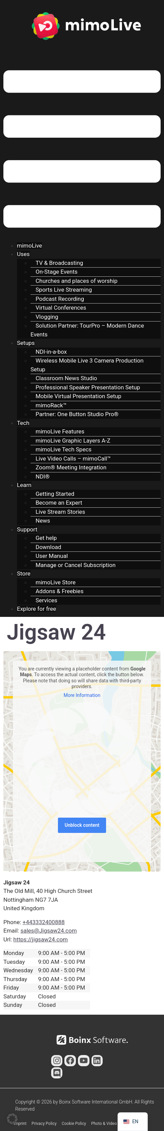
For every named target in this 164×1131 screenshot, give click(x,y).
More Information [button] (82, 695)
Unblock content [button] (82, 825)
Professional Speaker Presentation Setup (88, 387)
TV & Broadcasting (59, 262)
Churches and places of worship (77, 280)
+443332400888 (44, 922)
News (43, 520)
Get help (46, 537)
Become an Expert (59, 502)
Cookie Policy (74, 1123)
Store (23, 573)
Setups (26, 342)
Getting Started (55, 493)
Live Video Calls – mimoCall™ (73, 458)
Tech (23, 423)
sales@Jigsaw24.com (48, 930)
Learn (24, 485)
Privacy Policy (44, 1123)
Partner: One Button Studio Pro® (77, 414)
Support (27, 529)
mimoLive (29, 245)
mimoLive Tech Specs (63, 449)
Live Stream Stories (60, 511)
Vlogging (47, 316)
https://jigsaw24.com (40, 939)
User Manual (52, 555)
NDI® (42, 476)
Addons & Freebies (59, 591)
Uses (23, 254)
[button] (82, 150)
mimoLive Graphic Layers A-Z (73, 440)
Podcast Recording (60, 298)
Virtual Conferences (61, 307)
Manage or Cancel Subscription (76, 565)
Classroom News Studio (66, 378)
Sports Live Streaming (64, 289)
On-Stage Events (57, 271)
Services (46, 600)
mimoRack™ (51, 405)
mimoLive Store (56, 582)
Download (48, 547)
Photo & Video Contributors (115, 1123)
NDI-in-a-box (51, 351)
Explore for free (36, 608)
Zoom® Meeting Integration (71, 467)
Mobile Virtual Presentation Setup (78, 396)
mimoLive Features (60, 431)
